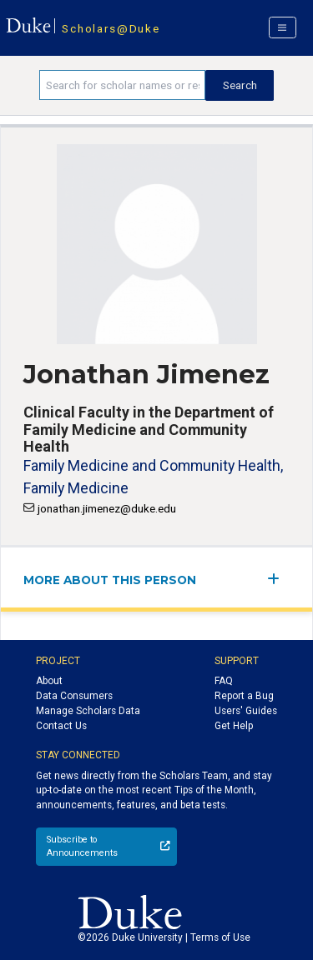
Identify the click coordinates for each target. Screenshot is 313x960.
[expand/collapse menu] (278, 579)
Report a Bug (244, 696)
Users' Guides (246, 711)
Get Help (234, 726)
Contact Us (61, 726)
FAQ (224, 681)
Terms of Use (220, 937)
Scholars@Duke (110, 28)
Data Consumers (74, 696)
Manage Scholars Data (88, 711)
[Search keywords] (122, 85)
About (49, 681)
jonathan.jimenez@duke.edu (107, 508)
